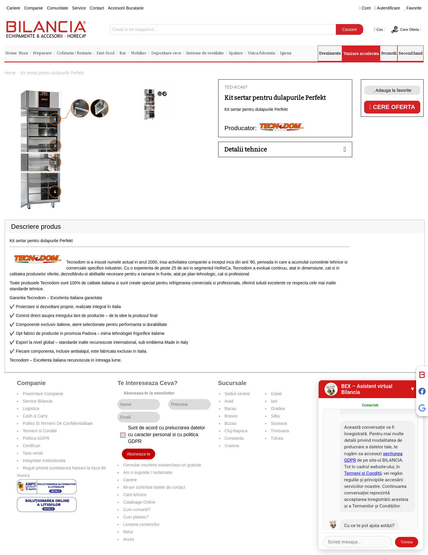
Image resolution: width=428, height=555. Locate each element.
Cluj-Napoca (236, 430)
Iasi (274, 401)
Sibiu (275, 416)
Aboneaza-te (138, 454)
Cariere (13, 8)
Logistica (31, 408)
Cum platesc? (136, 517)
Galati (276, 393)
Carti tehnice (135, 494)
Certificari (31, 445)
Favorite (412, 8)
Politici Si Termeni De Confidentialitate (58, 423)
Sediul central (237, 393)
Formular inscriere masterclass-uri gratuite (162, 465)
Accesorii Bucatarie (126, 8)
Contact (97, 8)
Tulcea (277, 438)
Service (79, 8)
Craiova (232, 445)
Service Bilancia (37, 401)
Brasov (231, 416)
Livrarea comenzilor (141, 524)
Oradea (278, 408)
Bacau (231, 408)
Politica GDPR (36, 438)
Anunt (128, 539)
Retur (128, 531)
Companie (33, 8)
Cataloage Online (139, 502)
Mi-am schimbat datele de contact (154, 487)
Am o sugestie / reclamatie (147, 472)
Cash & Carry (35, 416)
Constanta (234, 438)
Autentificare (387, 8)
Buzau (231, 423)
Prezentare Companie (43, 393)
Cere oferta (392, 107)
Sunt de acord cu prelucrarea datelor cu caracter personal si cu (166, 434)
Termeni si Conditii (39, 430)
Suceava (279, 423)
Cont (365, 8)
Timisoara (280, 430)
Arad (229, 401)
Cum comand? (136, 509)
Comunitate (57, 8)
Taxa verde (33, 453)
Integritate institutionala (44, 460)
